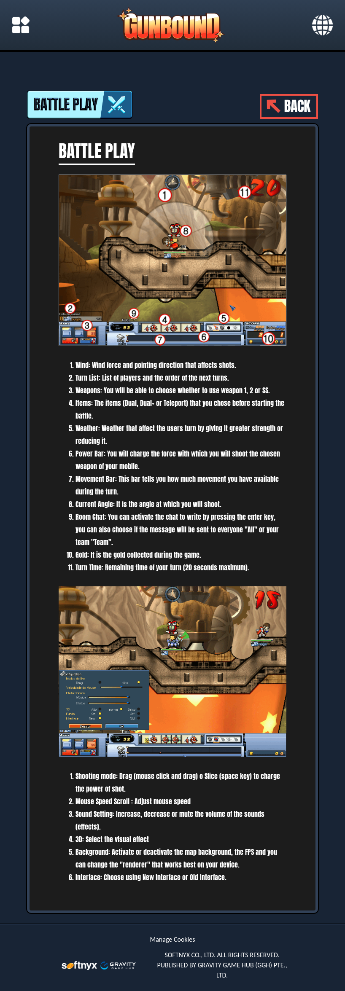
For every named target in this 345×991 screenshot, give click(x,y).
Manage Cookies (172, 939)
